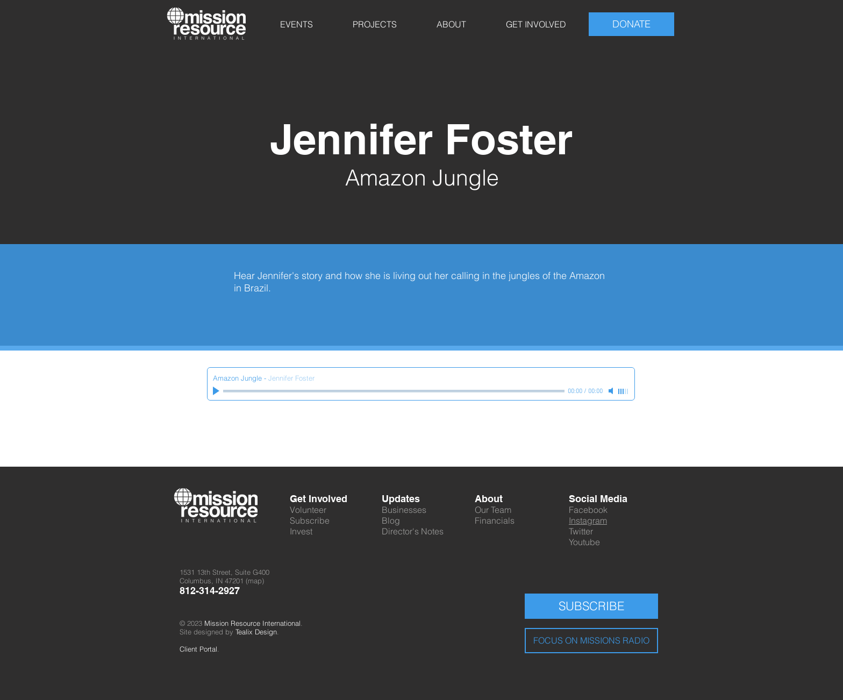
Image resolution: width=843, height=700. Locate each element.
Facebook (588, 509)
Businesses (404, 509)
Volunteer (308, 509)
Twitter (581, 531)
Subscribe (310, 520)
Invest (301, 531)
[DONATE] (631, 24)
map (255, 580)
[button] (296, 24)
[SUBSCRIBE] (591, 606)
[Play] (217, 391)
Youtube (584, 542)
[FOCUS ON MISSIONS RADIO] (591, 640)
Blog (391, 520)
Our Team (493, 509)
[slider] (623, 391)
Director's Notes (413, 531)
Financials (495, 520)
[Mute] (611, 390)
